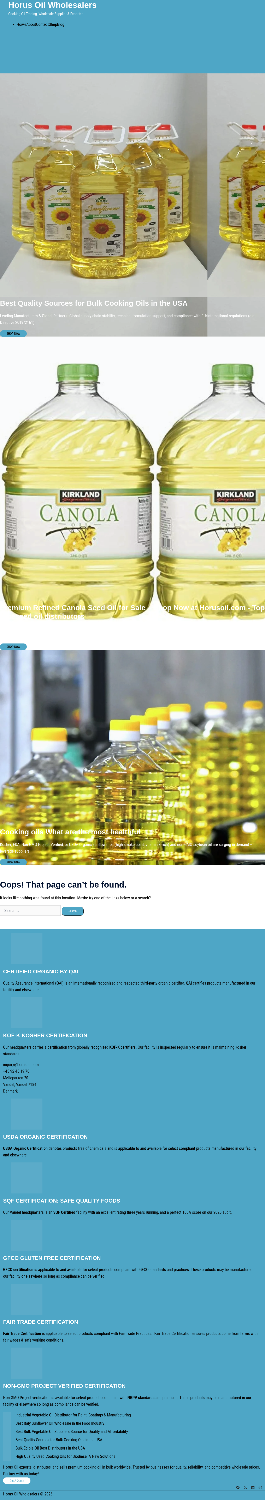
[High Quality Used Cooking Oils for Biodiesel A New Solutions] (7, 1457)
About (31, 24)
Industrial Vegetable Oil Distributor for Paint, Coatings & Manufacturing (73, 1415)
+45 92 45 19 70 (16, 1071)
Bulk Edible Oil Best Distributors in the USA (50, 1448)
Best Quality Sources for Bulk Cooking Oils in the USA (59, 1439)
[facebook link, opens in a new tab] (238, 1486)
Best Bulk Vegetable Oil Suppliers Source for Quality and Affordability (72, 1431)
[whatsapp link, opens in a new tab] (260, 1486)
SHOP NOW (13, 333)
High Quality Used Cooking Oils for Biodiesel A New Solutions (65, 1456)
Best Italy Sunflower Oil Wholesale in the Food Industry (60, 1423)
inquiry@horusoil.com (21, 1064)
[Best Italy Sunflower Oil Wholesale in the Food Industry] (7, 1424)
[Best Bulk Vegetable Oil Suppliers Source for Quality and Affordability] (7, 1432)
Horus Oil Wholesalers (52, 5)
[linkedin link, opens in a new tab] (252, 1486)
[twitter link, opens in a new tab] (245, 1486)
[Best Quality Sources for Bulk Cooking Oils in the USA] (7, 1441)
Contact (42, 24)
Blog (60, 24)
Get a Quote (16, 1481)
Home (21, 24)
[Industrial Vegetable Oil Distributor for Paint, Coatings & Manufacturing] (7, 1416)
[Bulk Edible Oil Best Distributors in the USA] (7, 1449)
